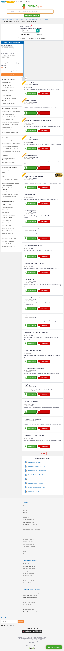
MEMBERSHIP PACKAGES (28, 522)
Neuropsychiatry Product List (9, 238)
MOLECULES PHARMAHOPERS (29, 556)
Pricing (3, 1)
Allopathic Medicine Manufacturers (31, 600)
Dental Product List (7, 220)
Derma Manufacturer (7, 119)
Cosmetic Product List (7, 249)
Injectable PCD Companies (29, 566)
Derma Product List (7, 217)
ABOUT (24, 505)
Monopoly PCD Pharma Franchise (10, 149)
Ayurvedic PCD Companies (29, 582)
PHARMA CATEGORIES (28, 541)
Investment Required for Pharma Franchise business (10, 184)
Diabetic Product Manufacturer (10, 124)
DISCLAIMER (26, 517)
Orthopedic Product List (8, 223)
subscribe (20, 621)
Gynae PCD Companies (28, 573)
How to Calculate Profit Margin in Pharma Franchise (10, 180)
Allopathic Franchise (7, 85)
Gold (33, 34)
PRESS (24, 553)
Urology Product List (7, 243)
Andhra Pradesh (40, 38)
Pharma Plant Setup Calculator (31, 529)
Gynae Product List (7, 225)
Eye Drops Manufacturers (8, 162)
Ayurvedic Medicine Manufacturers (31, 595)
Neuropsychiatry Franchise (9, 98)
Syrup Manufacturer (7, 127)
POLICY (25, 512)
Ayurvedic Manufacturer (8, 114)
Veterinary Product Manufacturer (10, 122)
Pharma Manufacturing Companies (11, 151)
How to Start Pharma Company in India (10, 171)
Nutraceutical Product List (8, 246)
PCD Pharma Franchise (8, 141)
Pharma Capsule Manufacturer (10, 132)
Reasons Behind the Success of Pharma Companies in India (10, 195)
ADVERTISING (26, 548)
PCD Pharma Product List (8, 215)
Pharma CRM (10, 1)
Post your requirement (32, 15)
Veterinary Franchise (7, 90)
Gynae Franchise (6, 95)
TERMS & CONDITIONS (28, 515)
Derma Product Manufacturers (30, 602)
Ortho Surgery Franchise (8, 101)
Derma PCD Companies (28, 578)
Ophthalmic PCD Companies (29, 568)
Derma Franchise (6, 93)
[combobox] (30, 11)
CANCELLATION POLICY (28, 519)
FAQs (24, 551)
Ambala (31, 38)
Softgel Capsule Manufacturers (30, 597)
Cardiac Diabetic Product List (9, 236)
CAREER (25, 510)
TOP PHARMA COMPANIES (29, 546)
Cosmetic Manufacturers (28, 604)
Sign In (27, 1)
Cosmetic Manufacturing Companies (8, 154)
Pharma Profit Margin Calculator (32, 527)
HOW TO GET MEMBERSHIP (29, 539)
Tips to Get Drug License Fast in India (10, 175)
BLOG (24, 537)
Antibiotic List (5, 210)
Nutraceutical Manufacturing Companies (9, 159)
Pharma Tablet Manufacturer (9, 130)
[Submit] (9, 11)
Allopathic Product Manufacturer (10, 117)
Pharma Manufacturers (28, 609)
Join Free (19, 1)
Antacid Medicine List (7, 207)
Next (12, 75)
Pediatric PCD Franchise (28, 580)
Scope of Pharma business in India (11, 192)
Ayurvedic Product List (7, 230)
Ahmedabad (22, 38)
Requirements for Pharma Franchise (8, 188)
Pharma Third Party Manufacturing (11, 111)
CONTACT (25, 508)
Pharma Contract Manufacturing (10, 146)
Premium (39, 34)
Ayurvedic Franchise (7, 82)
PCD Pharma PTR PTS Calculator (31, 524)
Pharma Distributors (27, 585)
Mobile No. (4, 65)
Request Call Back (54, 647)
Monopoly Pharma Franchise (29, 571)
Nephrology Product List (8, 241)
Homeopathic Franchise (8, 87)
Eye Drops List (5, 212)
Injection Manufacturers (28, 607)
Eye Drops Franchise (27, 563)
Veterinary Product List (8, 233)
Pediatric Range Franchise (8, 103)
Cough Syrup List (6, 204)
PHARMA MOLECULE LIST (28, 544)
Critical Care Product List (8, 228)
